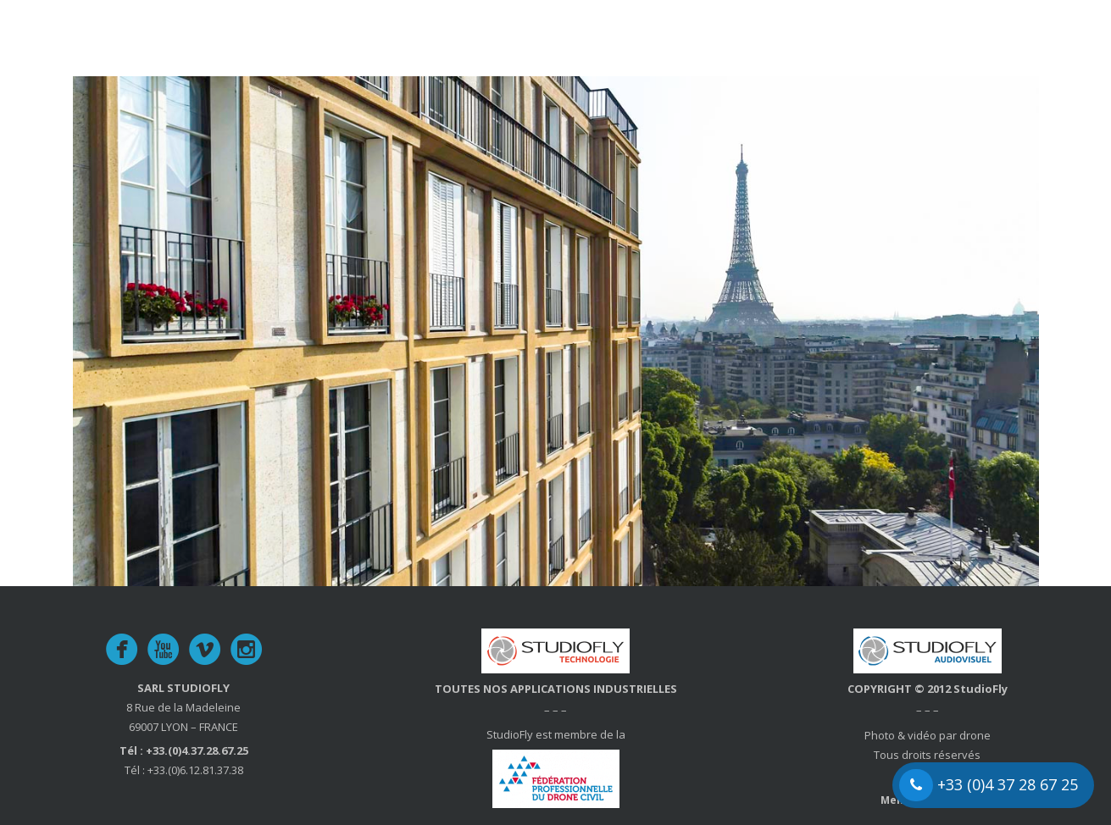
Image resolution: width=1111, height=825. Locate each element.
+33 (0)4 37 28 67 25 (988, 785)
